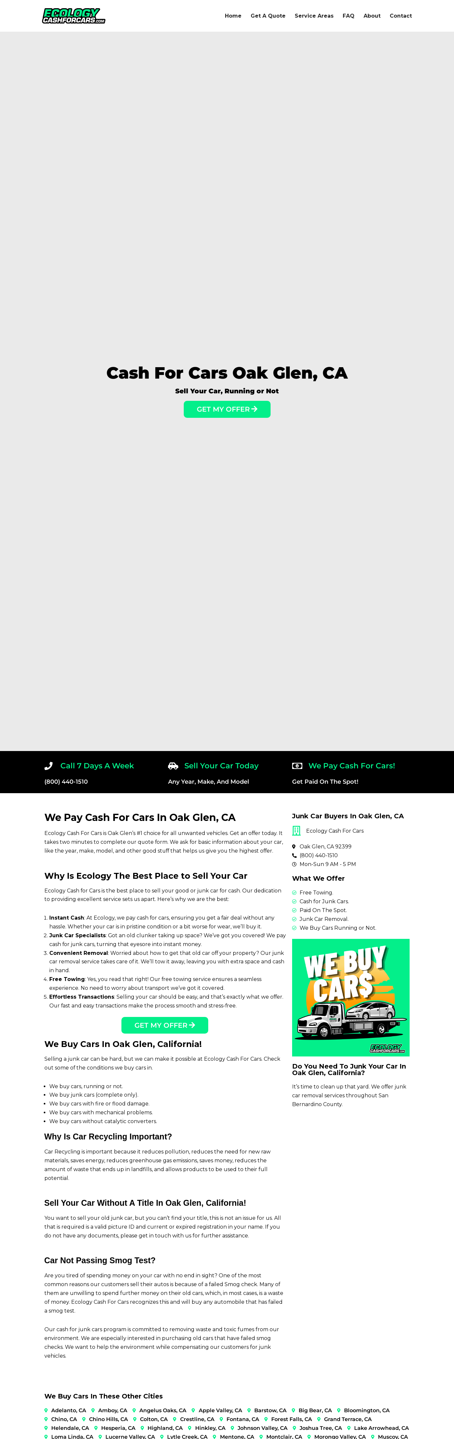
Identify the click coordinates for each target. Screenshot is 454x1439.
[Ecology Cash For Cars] (73, 16)
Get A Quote (268, 16)
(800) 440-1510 (66, 781)
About (372, 16)
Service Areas (314, 16)
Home (233, 16)
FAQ (348, 16)
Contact (401, 16)
